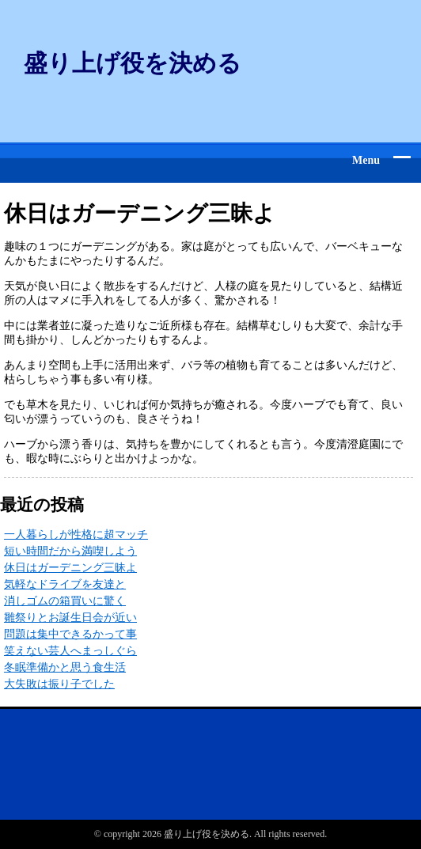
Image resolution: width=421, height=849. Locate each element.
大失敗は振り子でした (59, 684)
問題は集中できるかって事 (70, 634)
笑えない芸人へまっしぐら (70, 651)
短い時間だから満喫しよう (70, 551)
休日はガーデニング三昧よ (70, 568)
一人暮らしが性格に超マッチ (76, 534)
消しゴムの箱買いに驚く (65, 601)
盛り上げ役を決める (132, 63)
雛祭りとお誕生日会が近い (70, 617)
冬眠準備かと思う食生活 (65, 667)
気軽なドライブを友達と (65, 584)
